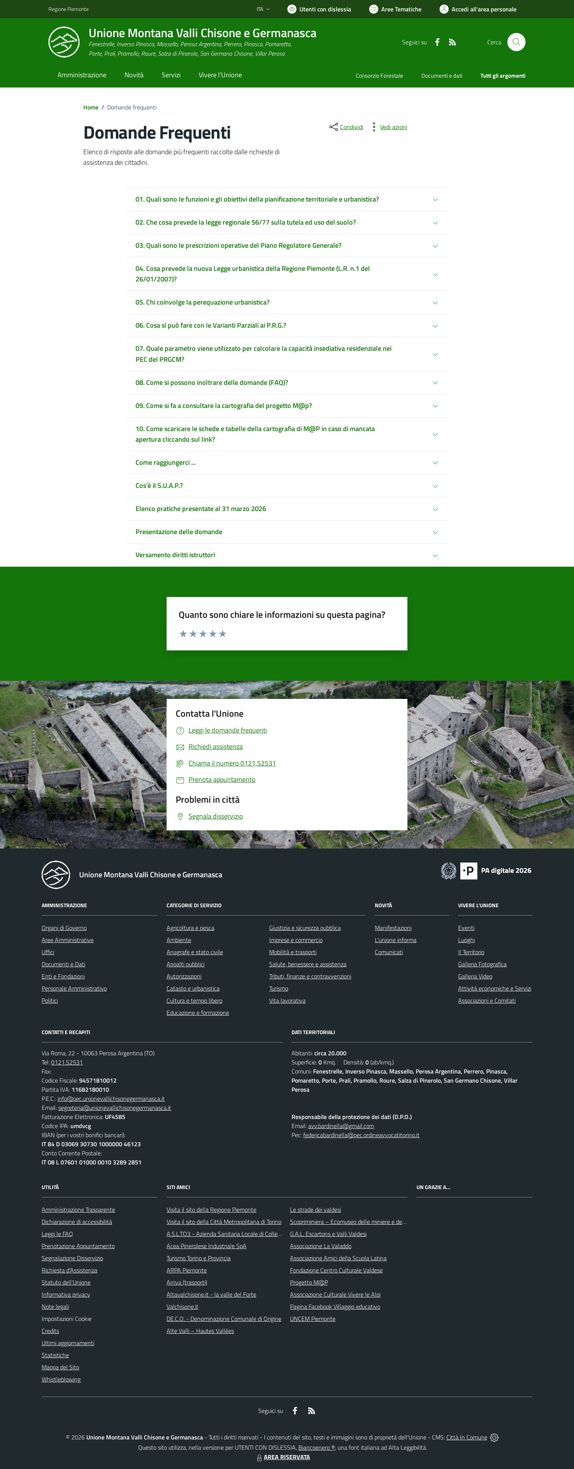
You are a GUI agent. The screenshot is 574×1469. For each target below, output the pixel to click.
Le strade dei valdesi (315, 1209)
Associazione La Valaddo (320, 1245)
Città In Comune (466, 1437)
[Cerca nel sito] (516, 42)
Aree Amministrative (68, 939)
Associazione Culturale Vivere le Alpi (335, 1294)
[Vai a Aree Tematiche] (395, 9)
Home (90, 107)
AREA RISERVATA (282, 1456)
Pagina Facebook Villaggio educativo (335, 1306)
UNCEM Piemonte (312, 1318)
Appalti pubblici (185, 964)
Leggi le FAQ (57, 1233)
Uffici (48, 951)
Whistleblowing (61, 1379)
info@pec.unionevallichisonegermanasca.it (111, 1098)
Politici (50, 1000)
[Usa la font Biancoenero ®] (319, 9)
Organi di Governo (64, 927)
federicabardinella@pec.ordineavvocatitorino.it (361, 1134)
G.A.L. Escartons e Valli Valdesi (328, 1233)
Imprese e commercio (296, 939)
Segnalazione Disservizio (72, 1258)
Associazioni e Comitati (487, 1000)
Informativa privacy (66, 1294)
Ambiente (179, 939)
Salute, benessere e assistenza (307, 964)
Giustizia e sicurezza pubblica (305, 927)
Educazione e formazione (198, 1012)
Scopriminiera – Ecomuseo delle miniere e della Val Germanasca (370, 1221)
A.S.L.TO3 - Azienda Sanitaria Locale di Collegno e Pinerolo (240, 1233)
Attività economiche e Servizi (494, 988)
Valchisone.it (182, 1306)
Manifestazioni (393, 927)
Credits (50, 1330)
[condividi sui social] (345, 127)
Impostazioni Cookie (67, 1318)
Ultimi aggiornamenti (68, 1342)
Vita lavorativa (287, 1000)
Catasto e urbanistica (193, 988)
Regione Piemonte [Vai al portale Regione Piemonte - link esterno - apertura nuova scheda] (68, 9)
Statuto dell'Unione (66, 1282)
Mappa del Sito (60, 1367)
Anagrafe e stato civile (195, 951)
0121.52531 (67, 1062)
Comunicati (389, 951)
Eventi (466, 927)
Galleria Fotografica (482, 964)
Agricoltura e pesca (190, 927)
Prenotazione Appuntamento (78, 1245)
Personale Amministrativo (74, 988)
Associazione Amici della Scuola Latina (338, 1258)
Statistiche (55, 1355)
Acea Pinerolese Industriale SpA (206, 1245)
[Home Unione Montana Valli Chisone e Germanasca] (182, 42)
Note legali (55, 1306)
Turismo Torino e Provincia (199, 1258)
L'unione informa (395, 939)
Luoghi (466, 939)
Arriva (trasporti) (187, 1282)
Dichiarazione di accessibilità (77, 1221)
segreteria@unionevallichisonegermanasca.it (114, 1107)
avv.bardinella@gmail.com (341, 1125)
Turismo (278, 988)
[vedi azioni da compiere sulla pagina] (388, 127)
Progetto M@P (309, 1282)
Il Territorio (471, 951)
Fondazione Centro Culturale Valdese (336, 1270)
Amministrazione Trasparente (78, 1209)
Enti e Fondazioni (63, 976)
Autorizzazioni (184, 976)
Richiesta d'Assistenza (69, 1270)
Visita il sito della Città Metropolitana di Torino (224, 1221)
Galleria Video (475, 976)
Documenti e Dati (63, 964)
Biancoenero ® (316, 1447)
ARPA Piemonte (187, 1270)
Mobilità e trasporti (293, 951)
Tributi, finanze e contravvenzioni (310, 976)
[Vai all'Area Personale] (478, 9)
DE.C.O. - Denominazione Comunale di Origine (224, 1318)
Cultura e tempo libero (194, 1000)
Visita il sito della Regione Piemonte (211, 1209)
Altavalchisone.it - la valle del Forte (211, 1294)
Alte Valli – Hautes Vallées (200, 1330)
